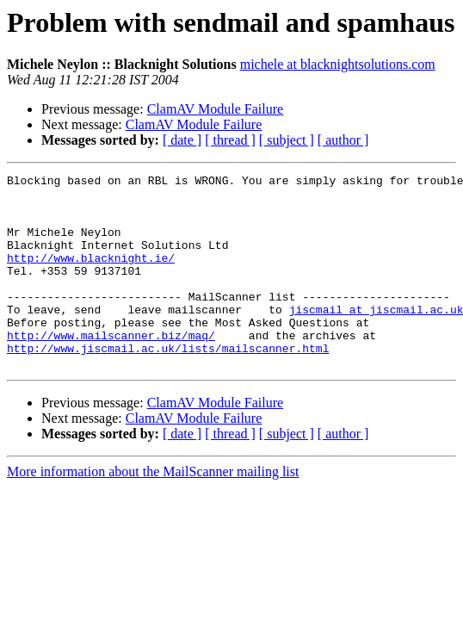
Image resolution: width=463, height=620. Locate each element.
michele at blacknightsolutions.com (337, 64)
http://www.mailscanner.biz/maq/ (111, 368)
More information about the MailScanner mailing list (153, 510)
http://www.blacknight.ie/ (91, 275)
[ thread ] (230, 140)
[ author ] (343, 140)
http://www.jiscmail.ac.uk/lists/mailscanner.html (168, 384)
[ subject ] (286, 140)
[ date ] (182, 140)
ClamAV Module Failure (215, 109)
